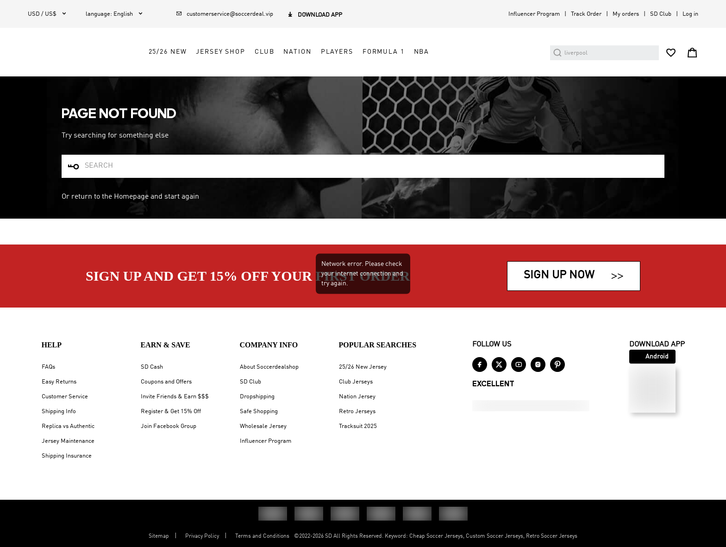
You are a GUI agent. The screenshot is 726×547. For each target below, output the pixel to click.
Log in (690, 14)
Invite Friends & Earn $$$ (175, 397)
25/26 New (251, 77)
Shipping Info (59, 412)
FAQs (48, 367)
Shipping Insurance (67, 456)
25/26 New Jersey (363, 367)
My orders (626, 14)
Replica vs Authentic (68, 426)
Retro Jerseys (357, 412)
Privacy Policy (202, 536)
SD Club (660, 14)
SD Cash (152, 367)
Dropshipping (257, 397)
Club (348, 77)
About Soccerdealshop (269, 367)
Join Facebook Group (168, 426)
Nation (381, 77)
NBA (505, 77)
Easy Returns (59, 382)
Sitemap (159, 536)
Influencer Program (534, 14)
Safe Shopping (259, 412)
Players (421, 77)
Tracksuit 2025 (358, 426)
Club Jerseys (356, 382)
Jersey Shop (305, 77)
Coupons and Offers (166, 382)
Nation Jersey (357, 397)
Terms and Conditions (262, 536)
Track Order (586, 14)
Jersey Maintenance (68, 441)
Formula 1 (468, 77)
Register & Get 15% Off (171, 412)
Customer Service (65, 397)
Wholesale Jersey (263, 426)
